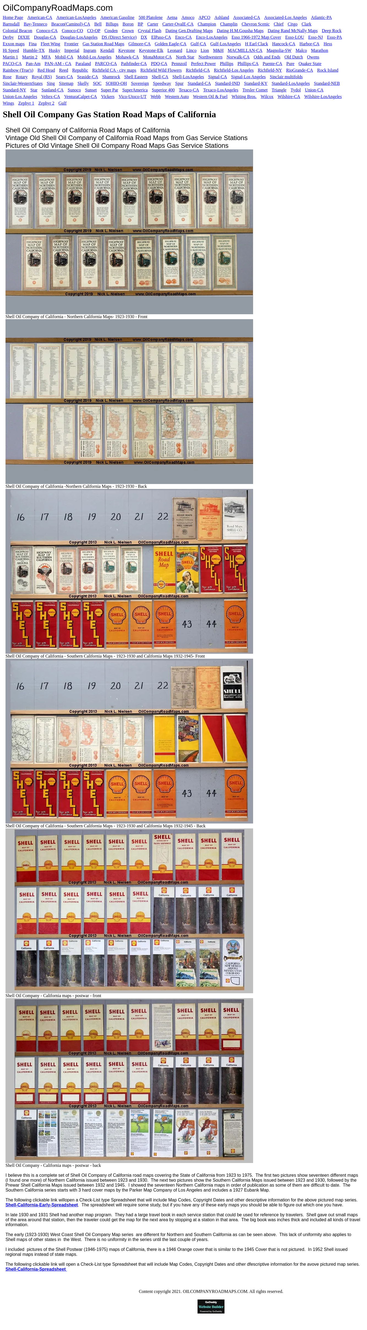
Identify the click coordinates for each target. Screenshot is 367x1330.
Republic (80, 70)
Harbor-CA (310, 43)
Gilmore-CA (139, 43)
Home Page (13, 17)
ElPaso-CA (161, 37)
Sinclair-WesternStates (23, 83)
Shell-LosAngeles (188, 76)
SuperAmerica (134, 90)
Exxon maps (14, 43)
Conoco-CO (72, 30)
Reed (63, 70)
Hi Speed (11, 50)
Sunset (91, 90)
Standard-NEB (327, 83)
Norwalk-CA (238, 57)
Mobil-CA (64, 57)
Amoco (187, 17)
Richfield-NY (270, 70)
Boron (128, 24)
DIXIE (24, 37)
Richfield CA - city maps (114, 70)
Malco (301, 50)
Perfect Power (203, 63)
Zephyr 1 (26, 103)
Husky (54, 50)
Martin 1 (10, 57)
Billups (112, 24)
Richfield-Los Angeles (234, 70)
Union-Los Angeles (20, 96)
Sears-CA (64, 76)
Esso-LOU (294, 37)
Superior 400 (163, 90)
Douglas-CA (45, 37)
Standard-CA (199, 83)
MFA (46, 57)
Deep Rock (332, 30)
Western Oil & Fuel (210, 96)
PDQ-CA (159, 63)
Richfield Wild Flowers (161, 70)
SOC (97, 83)
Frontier (71, 43)
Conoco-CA (46, 30)
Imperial (71, 50)
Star (33, 90)
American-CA (39, 17)
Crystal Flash (149, 30)
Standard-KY (255, 83)
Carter (152, 24)
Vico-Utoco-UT (132, 96)
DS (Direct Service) (119, 37)
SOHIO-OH (116, 83)
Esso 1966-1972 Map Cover (256, 37)
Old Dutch (293, 57)
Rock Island (327, 70)
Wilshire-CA (289, 96)
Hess (328, 43)
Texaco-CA (189, 90)
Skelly (83, 83)
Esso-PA (334, 37)
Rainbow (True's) (18, 70)
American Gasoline (117, 17)
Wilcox (267, 96)
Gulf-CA (198, 43)
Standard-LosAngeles (291, 83)
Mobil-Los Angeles (94, 57)
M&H (218, 50)
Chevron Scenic (256, 24)
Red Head (46, 70)
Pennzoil (179, 63)
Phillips (226, 63)
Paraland (83, 63)
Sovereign (140, 83)
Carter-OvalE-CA (177, 24)
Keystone (126, 50)
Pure (290, 63)
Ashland (221, 17)
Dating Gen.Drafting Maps (189, 30)
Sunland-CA (53, 90)
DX (144, 37)
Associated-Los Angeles (285, 17)
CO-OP (93, 30)
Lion (205, 50)
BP (140, 24)
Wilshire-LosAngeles (323, 96)
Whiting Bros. (244, 96)
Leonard (175, 50)
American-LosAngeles (76, 17)
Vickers (107, 96)
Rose (7, 76)
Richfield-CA (198, 70)
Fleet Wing (50, 43)
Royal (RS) (42, 76)
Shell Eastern (136, 76)
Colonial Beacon (17, 30)
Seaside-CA (87, 76)
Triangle (279, 90)
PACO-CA (12, 63)
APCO (204, 17)
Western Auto (177, 96)
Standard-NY (14, 90)
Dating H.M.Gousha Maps (240, 30)
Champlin (228, 24)
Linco (191, 50)
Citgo (293, 24)
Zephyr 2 (46, 103)
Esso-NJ (315, 37)
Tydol (296, 90)
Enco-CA (183, 37)
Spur (179, 83)
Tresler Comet (254, 90)
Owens (313, 57)
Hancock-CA (283, 43)
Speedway (162, 83)
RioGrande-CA (299, 70)
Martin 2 (30, 57)
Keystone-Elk (151, 50)
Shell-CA (160, 76)
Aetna (172, 17)
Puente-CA (272, 63)
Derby (8, 37)
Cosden (111, 30)
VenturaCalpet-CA (80, 96)
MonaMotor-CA (157, 57)
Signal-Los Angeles (248, 76)
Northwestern (210, 57)
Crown (128, 30)
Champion (207, 24)
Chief (279, 24)
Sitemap (66, 83)
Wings (8, 103)
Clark (306, 24)
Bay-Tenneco (35, 24)
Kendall (107, 50)
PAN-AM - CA (58, 63)
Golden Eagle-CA (171, 43)
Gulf (63, 103)
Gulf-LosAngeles (225, 43)
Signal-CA (217, 76)
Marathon (319, 50)
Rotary (22, 76)
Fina (33, 43)
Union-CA (314, 90)
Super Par (109, 90)
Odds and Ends (267, 57)
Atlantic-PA (321, 17)
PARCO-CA (106, 63)
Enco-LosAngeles (212, 37)
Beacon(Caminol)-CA (70, 24)
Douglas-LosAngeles (78, 37)
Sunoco (74, 90)
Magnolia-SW (279, 50)
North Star (185, 57)
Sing (51, 83)
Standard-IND (227, 83)
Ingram (89, 50)
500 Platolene (151, 17)
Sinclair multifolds (286, 76)
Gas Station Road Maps (103, 43)
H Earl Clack (256, 43)
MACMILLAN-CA (245, 50)
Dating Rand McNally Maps (293, 30)
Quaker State (309, 63)
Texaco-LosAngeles (220, 90)
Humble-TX (34, 50)
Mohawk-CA (127, 57)
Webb (155, 96)
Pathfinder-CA (134, 63)
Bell (98, 24)
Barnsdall (11, 24)
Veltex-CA (50, 96)
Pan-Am (33, 63)
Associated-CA (246, 17)
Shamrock (111, 76)
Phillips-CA (247, 63)
